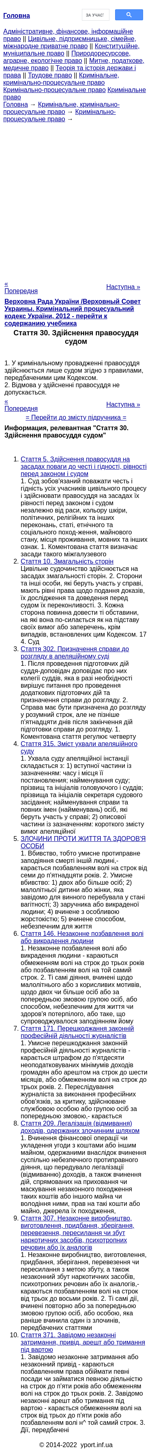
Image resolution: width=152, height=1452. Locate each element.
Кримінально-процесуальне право (54, 89)
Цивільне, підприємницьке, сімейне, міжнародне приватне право (69, 42)
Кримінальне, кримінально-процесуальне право (61, 79)
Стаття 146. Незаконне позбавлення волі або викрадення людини (82, 937)
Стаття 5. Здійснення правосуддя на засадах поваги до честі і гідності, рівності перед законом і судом (84, 466)
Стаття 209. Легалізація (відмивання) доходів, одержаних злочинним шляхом (80, 1127)
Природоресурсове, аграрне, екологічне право (67, 57)
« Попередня (21, 287)
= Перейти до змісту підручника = (76, 417)
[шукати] (95, 15)
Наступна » (123, 286)
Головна (15, 104)
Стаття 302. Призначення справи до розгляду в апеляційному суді (75, 653)
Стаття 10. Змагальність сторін (67, 561)
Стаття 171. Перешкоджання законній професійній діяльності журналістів (77, 1032)
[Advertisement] (76, 199)
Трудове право (50, 75)
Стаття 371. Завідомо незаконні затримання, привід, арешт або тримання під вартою (83, 1342)
